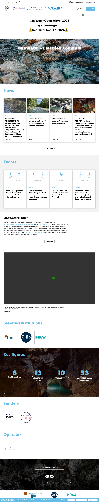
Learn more (49, 241)
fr (8, 2)
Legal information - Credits (44, 483)
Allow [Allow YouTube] (53, 278)
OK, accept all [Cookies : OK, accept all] (93, 500)
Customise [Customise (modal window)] (71, 500)
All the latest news (49, 148)
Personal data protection (59, 483)
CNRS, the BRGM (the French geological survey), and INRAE (18, 224)
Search (79, 9)
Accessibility (90, 2)
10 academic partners (45, 224)
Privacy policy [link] (62, 499)
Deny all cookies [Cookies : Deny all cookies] (81, 500)
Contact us (23, 483)
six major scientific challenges (33, 232)
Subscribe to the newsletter (49, 467)
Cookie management (73, 483)
